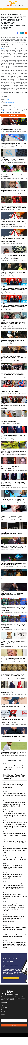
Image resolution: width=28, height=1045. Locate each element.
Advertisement (4, 1009)
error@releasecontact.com (7, 110)
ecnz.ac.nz (23, 94)
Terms (2, 1005)
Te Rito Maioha (4, 48)
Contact (3, 1011)
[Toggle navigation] (2, 9)
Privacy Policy (4, 1007)
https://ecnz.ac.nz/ (9, 102)
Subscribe (14, 1025)
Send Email (6, 99)
